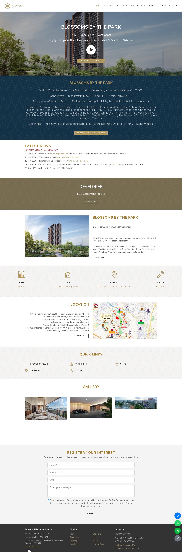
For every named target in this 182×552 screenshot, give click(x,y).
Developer (74, 540)
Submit (91, 513)
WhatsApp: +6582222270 (127, 548)
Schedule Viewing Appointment (91, 133)
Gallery (96, 540)
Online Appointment (58, 153)
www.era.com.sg (32, 546)
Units (95, 537)
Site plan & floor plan (78, 161)
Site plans (97, 534)
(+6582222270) (116, 164)
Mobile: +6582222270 (125, 545)
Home (72, 534)
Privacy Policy (99, 544)
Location (74, 544)
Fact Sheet (74, 537)
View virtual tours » (91, 61)
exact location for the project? (68, 157)
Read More (91, 201)
